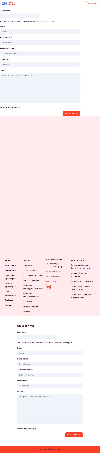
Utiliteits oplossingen (10, 285)
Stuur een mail (55, 276)
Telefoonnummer (8, 48)
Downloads (28, 265)
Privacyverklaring (30, 307)
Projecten (9, 300)
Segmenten (10, 270)
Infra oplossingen (10, 293)
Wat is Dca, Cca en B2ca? (82, 281)
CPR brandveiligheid (31, 280)
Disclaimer (27, 302)
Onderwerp (5, 59)
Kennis (8, 305)
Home (7, 260)
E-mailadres (6, 37)
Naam (3, 27)
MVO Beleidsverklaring (32, 275)
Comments (5, 10)
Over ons (27, 260)
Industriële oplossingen (10, 277)
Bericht (3, 70)
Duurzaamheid (29, 270)
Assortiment (10, 265)
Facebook (21, 332)
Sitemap (26, 311)
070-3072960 (55, 271)
